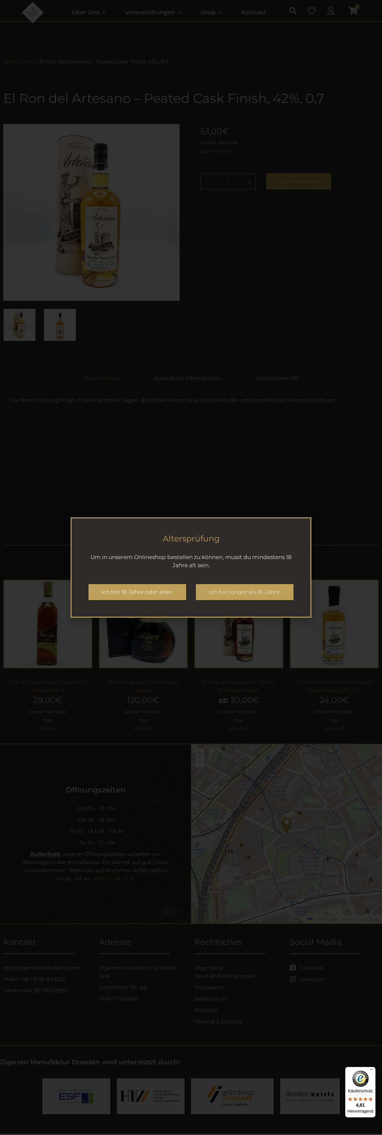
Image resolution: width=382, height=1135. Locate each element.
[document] (191, 567)
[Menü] (371, 1071)
